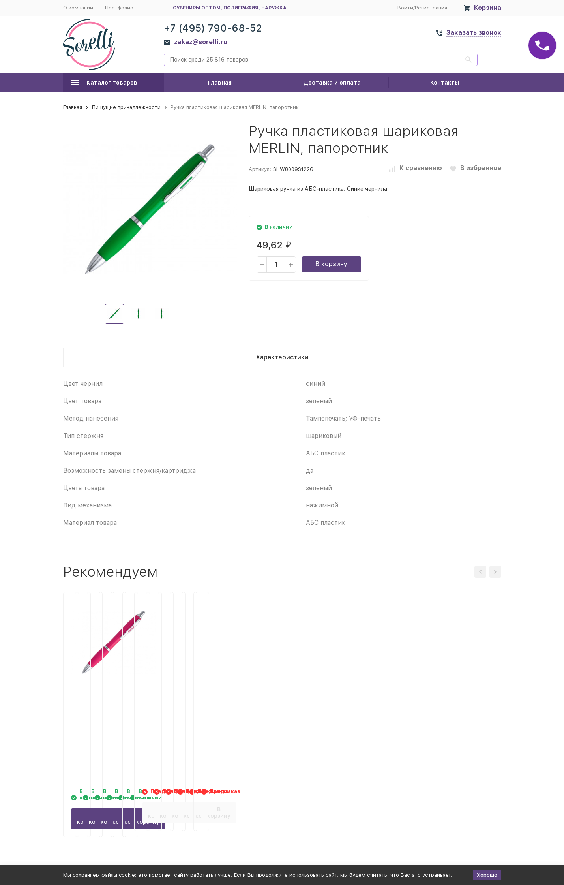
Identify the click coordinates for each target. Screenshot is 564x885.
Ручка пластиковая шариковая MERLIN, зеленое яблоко (223, 704)
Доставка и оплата (332, 82)
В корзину (331, 264)
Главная (220, 82)
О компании (78, 8)
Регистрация (431, 8)
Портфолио (119, 8)
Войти (405, 8)
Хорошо (487, 875)
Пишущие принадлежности (126, 107)
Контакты (444, 82)
